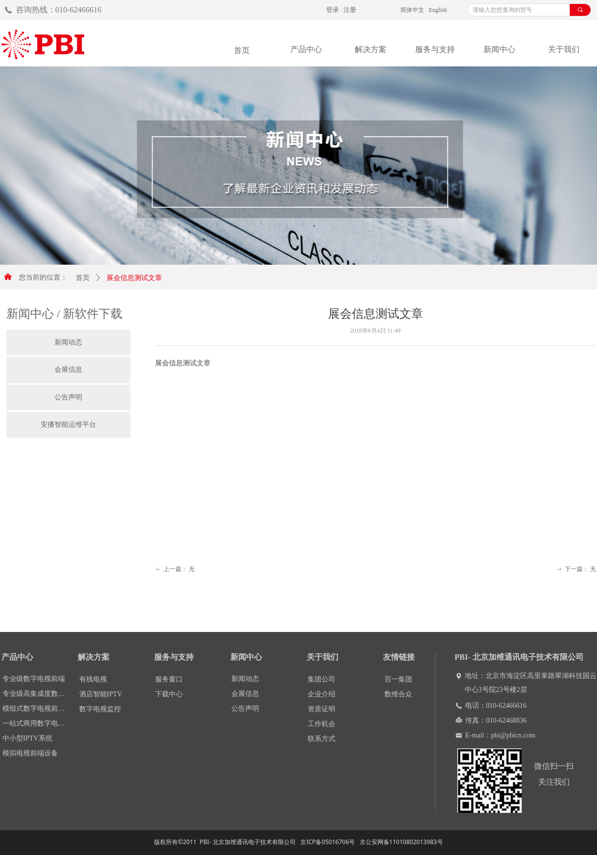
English (438, 9)
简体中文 (412, 9)
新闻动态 (68, 342)
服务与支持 (435, 49)
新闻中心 (499, 49)
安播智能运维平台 (68, 424)
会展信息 (68, 369)
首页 (83, 278)
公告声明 (68, 397)
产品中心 (306, 49)
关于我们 (564, 49)
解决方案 (370, 49)
